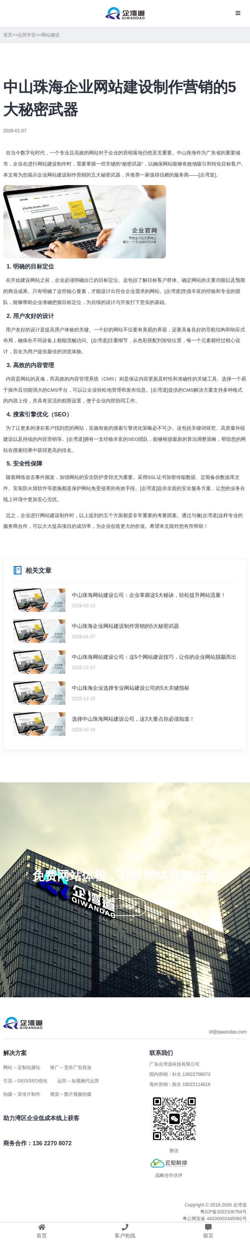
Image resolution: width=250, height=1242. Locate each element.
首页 (7, 34)
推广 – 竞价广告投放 (71, 1067)
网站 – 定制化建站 (21, 1067)
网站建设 (50, 34)
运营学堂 (27, 34)
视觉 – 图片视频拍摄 (71, 1094)
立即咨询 (125, 907)
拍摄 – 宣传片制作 (21, 1094)
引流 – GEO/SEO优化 (25, 1080)
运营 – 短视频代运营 (78, 1080)
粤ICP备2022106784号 (223, 1211)
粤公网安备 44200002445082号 (215, 1218)
